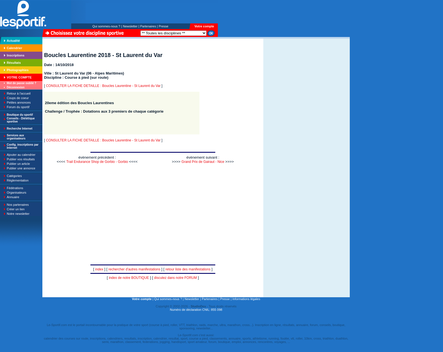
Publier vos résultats (21, 159)
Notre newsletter (18, 213)
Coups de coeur (18, 98)
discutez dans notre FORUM (175, 278)
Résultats (14, 62)
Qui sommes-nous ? (106, 26)
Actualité (13, 40)
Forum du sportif (18, 107)
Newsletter (130, 26)
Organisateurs (16, 192)
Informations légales (246, 299)
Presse (163, 26)
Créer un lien (16, 209)
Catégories (14, 176)
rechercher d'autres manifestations (134, 269)
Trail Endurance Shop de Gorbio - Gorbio (97, 162)
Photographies (18, 70)
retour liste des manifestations (188, 269)
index (99, 269)
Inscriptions (15, 55)
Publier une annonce (21, 168)
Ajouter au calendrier (21, 154)
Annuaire (13, 197)
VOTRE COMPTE (19, 77)
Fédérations (15, 188)
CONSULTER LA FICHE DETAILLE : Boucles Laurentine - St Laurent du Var (103, 86)
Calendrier (14, 48)
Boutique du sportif (20, 114)
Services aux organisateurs (16, 137)
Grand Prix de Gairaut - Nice (202, 162)
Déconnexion (16, 87)
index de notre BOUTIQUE (129, 278)
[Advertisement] (281, 77)
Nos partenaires (18, 204)
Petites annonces (19, 102)
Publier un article (18, 163)
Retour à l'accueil (19, 93)
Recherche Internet (19, 128)
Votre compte (204, 26)
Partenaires (148, 26)
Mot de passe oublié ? (21, 83)
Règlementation (18, 180)
